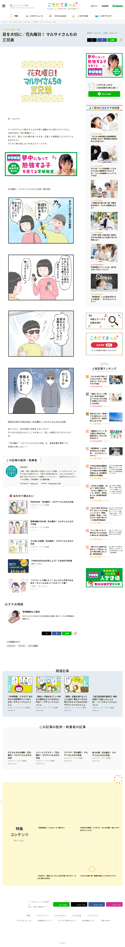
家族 (18, 29)
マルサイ (24, 467)
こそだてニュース (33, 15)
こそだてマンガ (102, 15)
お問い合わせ (105, 921)
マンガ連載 (33, 647)
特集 (13, 15)
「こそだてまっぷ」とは (23, 921)
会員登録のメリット (45, 921)
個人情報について (89, 921)
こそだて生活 (80, 15)
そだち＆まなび (57, 15)
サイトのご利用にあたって (67, 921)
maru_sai (34, 483)
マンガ (22, 647)
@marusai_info (55, 483)
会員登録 (104, 6)
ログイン (94, 6)
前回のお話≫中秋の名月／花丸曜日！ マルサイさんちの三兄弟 (37, 421)
